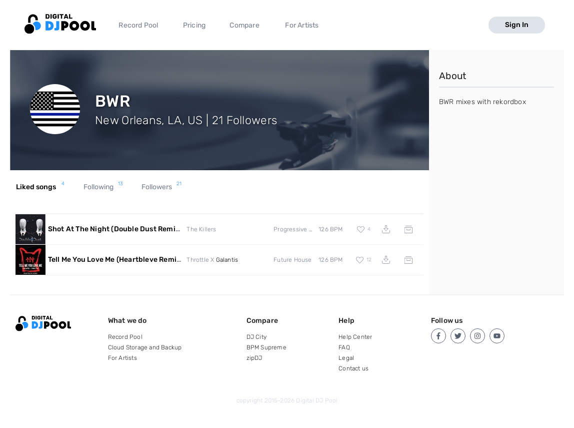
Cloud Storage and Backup (145, 347)
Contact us (353, 368)
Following (104, 187)
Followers (162, 187)
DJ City (256, 336)
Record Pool (138, 25)
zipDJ (254, 357)
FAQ (344, 347)
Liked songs (40, 187)
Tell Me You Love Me (116, 259)
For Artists (301, 25)
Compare (244, 25)
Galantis (227, 259)
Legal (346, 357)
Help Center (355, 336)
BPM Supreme (266, 347)
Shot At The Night (115, 229)
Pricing (194, 25)
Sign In (516, 25)
